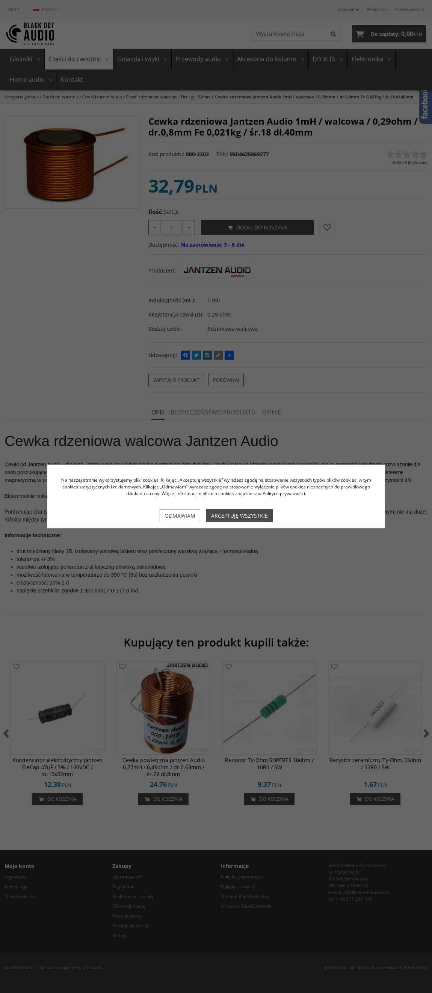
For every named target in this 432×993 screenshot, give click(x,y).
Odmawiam (180, 515)
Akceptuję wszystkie (239, 515)
